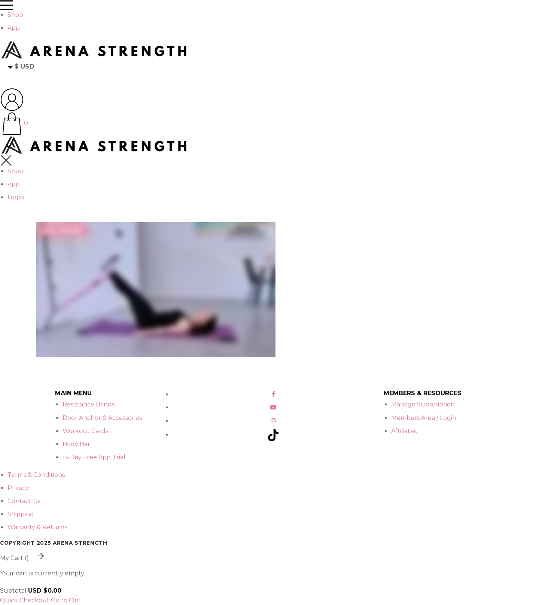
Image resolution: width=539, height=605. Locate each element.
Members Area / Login (423, 417)
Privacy (18, 487)
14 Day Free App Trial (94, 457)
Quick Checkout (24, 600)
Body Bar (76, 444)
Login (15, 197)
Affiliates (404, 431)
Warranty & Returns (37, 527)
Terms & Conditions (36, 474)
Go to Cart (66, 600)
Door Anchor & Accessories (102, 417)
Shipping (20, 514)
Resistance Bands (89, 404)
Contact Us (23, 501)
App (13, 27)
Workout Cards (85, 431)
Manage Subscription (423, 404)
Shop (15, 14)
